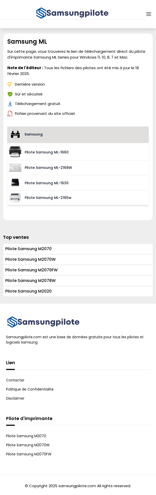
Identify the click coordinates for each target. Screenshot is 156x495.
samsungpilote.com (77, 485)
